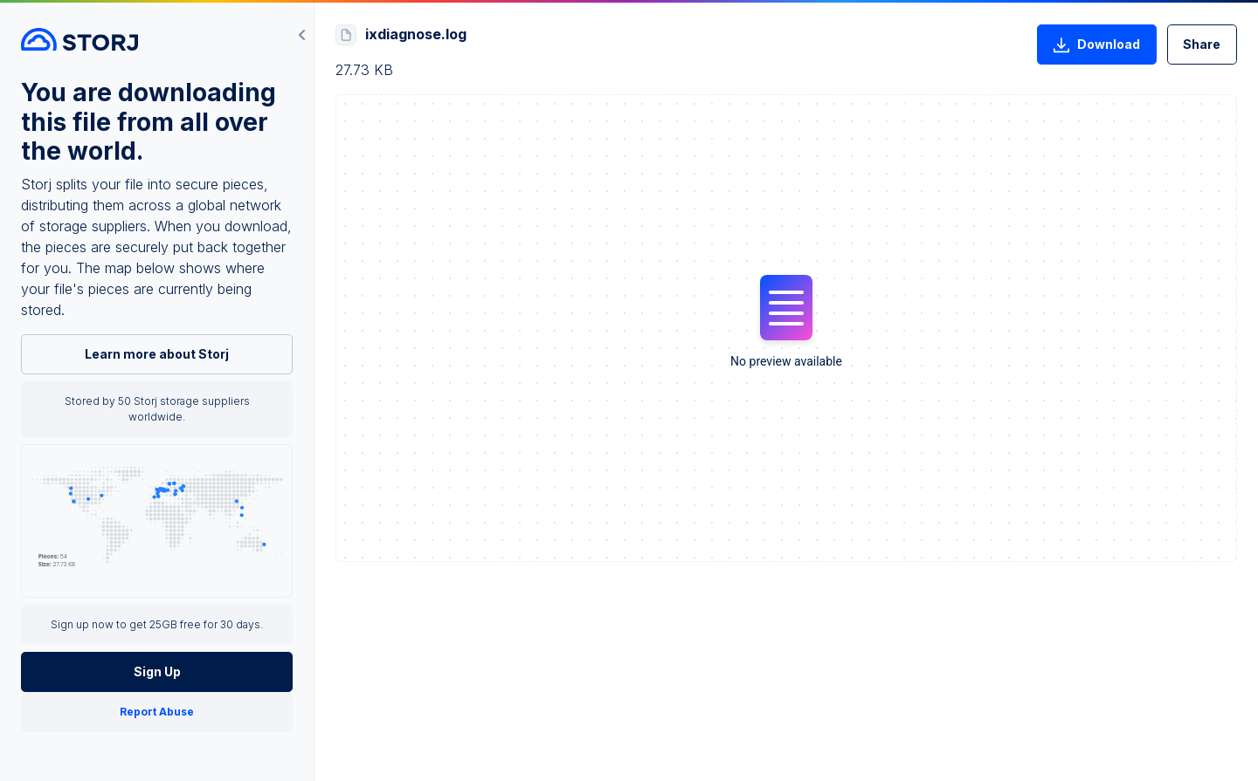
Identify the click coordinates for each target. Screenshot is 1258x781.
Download (1096, 45)
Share (1201, 44)
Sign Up (157, 671)
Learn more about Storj (157, 353)
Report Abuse (157, 711)
